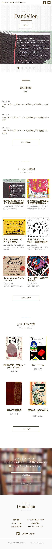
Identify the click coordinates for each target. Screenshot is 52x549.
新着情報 (16, 520)
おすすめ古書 (16, 526)
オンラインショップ (35, 526)
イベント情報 (16, 523)
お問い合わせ (26, 483)
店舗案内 (26, 475)
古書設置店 (35, 523)
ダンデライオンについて (35, 520)
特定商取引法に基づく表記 (16, 542)
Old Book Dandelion (38, 542)
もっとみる (26, 142)
